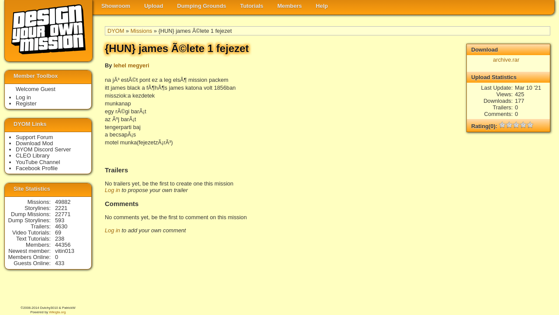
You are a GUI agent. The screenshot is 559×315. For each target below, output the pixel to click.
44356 (63, 245)
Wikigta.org (57, 312)
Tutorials (251, 6)
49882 (63, 202)
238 (59, 238)
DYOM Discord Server (43, 149)
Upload (153, 6)
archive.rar (506, 59)
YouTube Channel (38, 162)
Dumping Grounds (201, 6)
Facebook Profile (37, 168)
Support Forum (34, 137)
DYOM (115, 31)
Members (289, 6)
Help (322, 6)
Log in (112, 190)
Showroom (115, 6)
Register (26, 103)
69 (58, 232)
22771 (63, 214)
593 (59, 220)
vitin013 (64, 251)
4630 (61, 226)
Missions (141, 31)
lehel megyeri (131, 65)
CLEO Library (33, 155)
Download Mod (34, 143)
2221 (61, 208)
